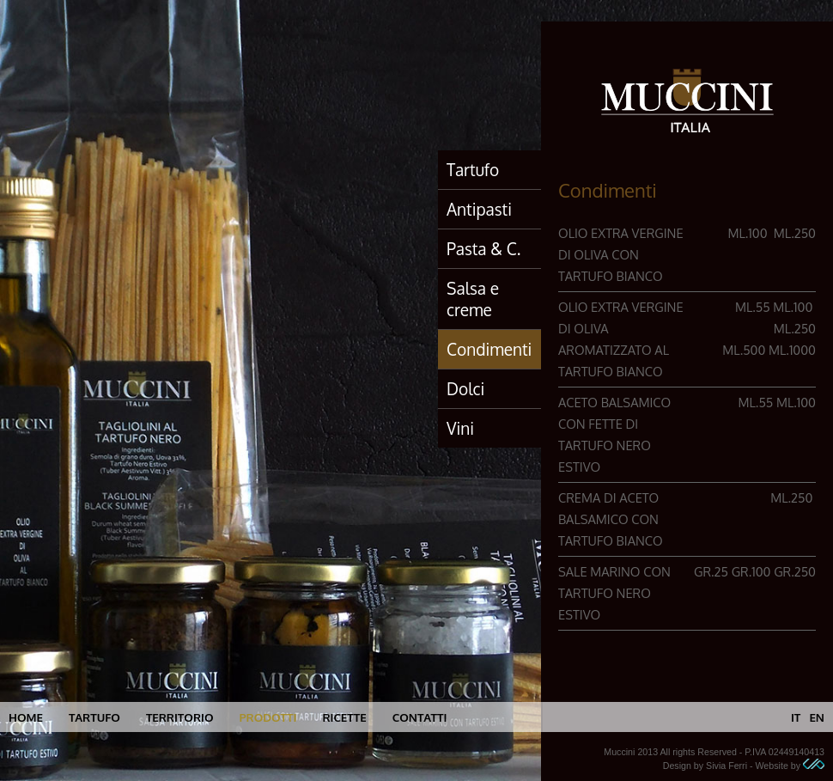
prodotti (267, 717)
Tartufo (473, 169)
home (26, 717)
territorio (180, 717)
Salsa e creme (473, 299)
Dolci (465, 388)
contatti (419, 717)
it (795, 717)
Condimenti (489, 349)
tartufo (94, 717)
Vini (460, 428)
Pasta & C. (483, 248)
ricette (344, 717)
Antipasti (479, 208)
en (816, 717)
